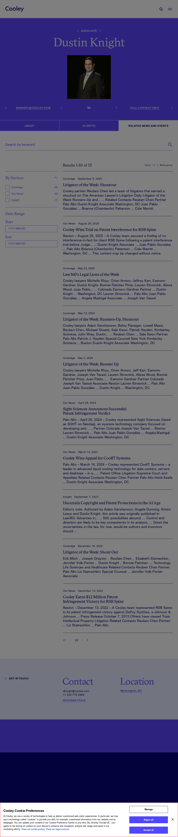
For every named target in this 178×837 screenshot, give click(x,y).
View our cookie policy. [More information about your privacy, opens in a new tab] (33, 829)
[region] (89, 820)
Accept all (148, 830)
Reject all (148, 819)
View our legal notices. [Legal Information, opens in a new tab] (58, 829)
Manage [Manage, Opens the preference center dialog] (149, 809)
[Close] (172, 819)
